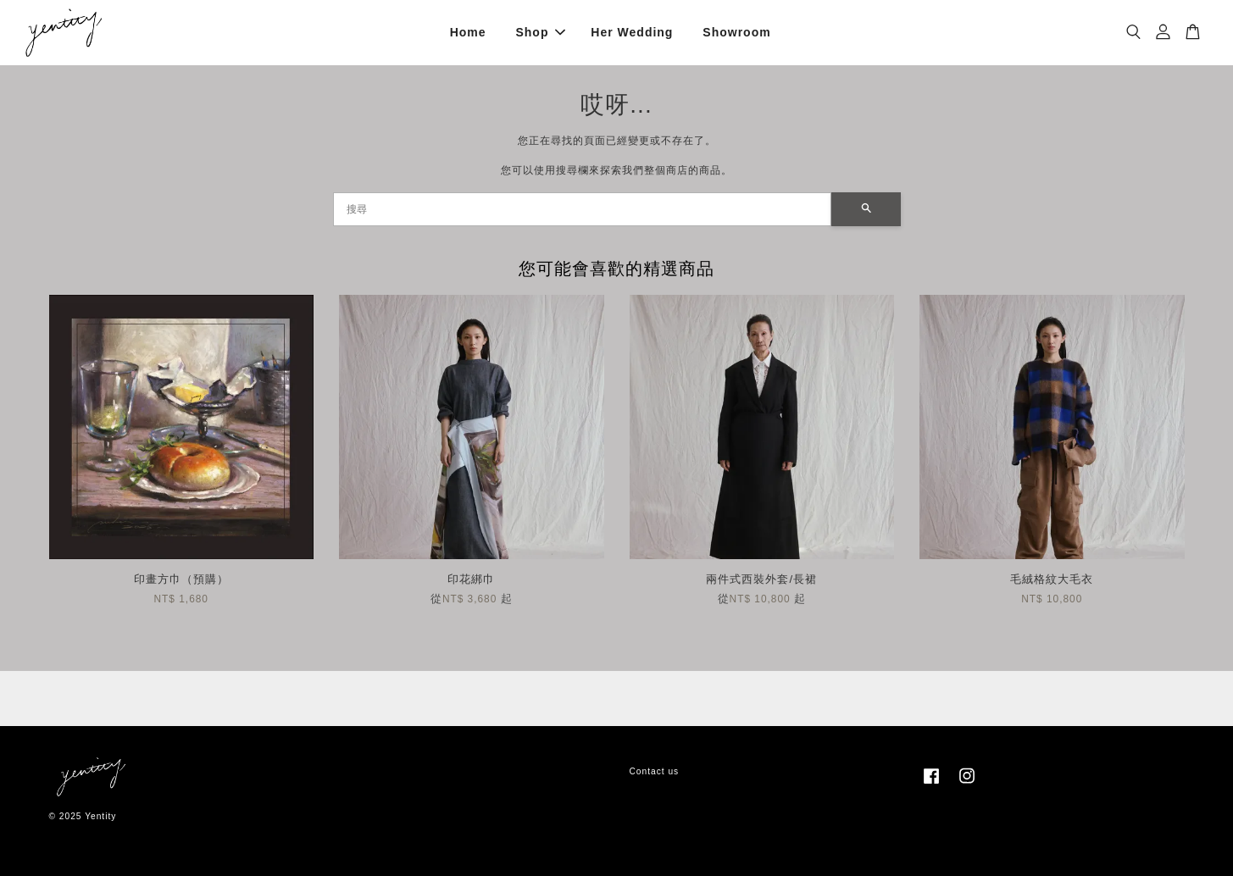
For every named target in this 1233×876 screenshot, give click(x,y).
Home (468, 32)
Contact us (655, 771)
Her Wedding (632, 32)
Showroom (736, 32)
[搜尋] (582, 209)
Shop (540, 32)
